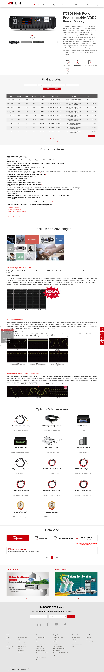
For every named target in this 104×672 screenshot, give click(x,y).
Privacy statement (30, 668)
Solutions (46, 5)
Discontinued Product (58, 637)
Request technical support (59, 648)
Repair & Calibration (57, 655)
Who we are (89, 639)
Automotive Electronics (41, 657)
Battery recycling (40, 648)
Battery (37, 642)
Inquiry (101, 334)
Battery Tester (21, 650)
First (47, 557)
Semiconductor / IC (40, 644)
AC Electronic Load (22, 646)
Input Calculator (56, 650)
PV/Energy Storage (40, 637)
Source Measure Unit (22, 637)
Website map (15, 668)
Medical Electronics (40, 655)
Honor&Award (89, 642)
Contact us (88, 637)
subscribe (71, 616)
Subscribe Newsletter (77, 644)
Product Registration (57, 646)
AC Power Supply (22, 642)
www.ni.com (83, 542)
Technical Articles (76, 637)
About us (86, 5)
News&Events (76, 5)
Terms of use (22, 668)
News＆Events (9, 646)
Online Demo (56, 642)
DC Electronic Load (22, 644)
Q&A (73, 646)
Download (65, 5)
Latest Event (75, 642)
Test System (20, 652)
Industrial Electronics (40, 650)
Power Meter (20, 648)
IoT (37, 659)
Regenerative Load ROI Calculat (60, 652)
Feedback (8, 668)
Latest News (75, 639)
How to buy (55, 639)
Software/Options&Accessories (25, 655)
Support (55, 5)
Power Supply (39, 646)
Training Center (56, 644)
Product (36, 5)
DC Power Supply (22, 639)
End (57, 557)
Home (101, 343)
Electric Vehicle (39, 639)
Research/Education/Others (42, 652)
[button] (26, 598)
